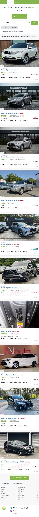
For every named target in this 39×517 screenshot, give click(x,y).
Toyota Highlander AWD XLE (10, 418)
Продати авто (19, 2)
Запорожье (3, 493)
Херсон (22, 497)
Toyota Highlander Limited (9, 113)
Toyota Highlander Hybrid (9, 287)
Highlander (13, 27)
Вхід (26, 2)
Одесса (22, 489)
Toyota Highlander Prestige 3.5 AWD (12, 462)
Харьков (22, 495)
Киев (2, 497)
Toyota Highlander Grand (9, 375)
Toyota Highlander (7, 70)
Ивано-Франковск (5, 495)
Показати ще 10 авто (19, 478)
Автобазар (10, 2)
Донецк (3, 491)
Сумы (21, 493)
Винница (3, 487)
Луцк (2, 499)
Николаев (22, 487)
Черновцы (22, 499)
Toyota (4, 27)
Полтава (22, 491)
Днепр (2, 489)
